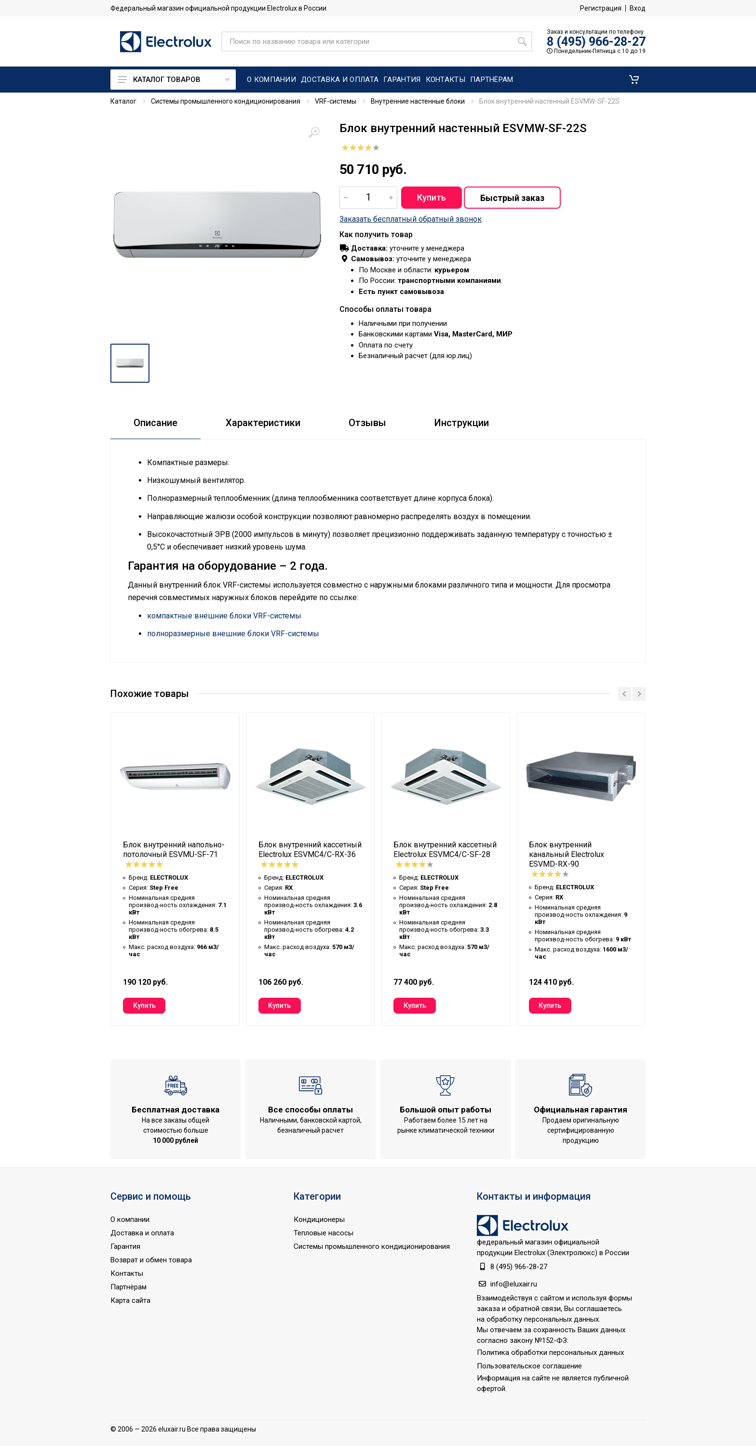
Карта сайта (130, 1300)
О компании (129, 1219)
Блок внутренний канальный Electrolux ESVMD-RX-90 (566, 854)
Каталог (123, 101)
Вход (638, 8)
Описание (155, 422)
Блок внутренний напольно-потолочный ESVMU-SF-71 (174, 849)
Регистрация (600, 8)
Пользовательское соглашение (529, 1366)
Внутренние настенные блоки (418, 101)
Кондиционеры (319, 1219)
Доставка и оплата (142, 1233)
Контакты (126, 1273)
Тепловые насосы (323, 1233)
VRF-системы (335, 101)
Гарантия (125, 1246)
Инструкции (461, 422)
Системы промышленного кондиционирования (225, 101)
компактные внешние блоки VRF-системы (224, 615)
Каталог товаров (174, 79)
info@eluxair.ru (513, 1284)
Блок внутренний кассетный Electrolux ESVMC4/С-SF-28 (445, 849)
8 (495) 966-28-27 (596, 42)
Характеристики (263, 422)
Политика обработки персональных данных (550, 1352)
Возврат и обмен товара (151, 1260)
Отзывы (367, 422)
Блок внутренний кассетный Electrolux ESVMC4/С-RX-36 (310, 849)
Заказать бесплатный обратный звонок (410, 219)
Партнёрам (128, 1287)
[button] (634, 80)
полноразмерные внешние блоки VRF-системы (233, 633)
